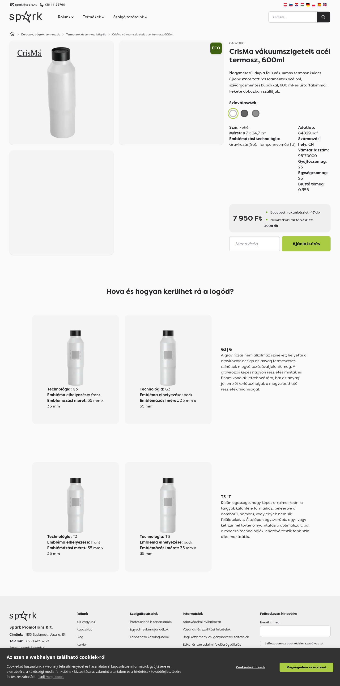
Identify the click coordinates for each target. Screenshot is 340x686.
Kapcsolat (84, 629)
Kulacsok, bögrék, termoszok (40, 34)
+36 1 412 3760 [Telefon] (37, 641)
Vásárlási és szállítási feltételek (206, 629)
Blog (79, 637)
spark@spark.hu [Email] (33, 648)
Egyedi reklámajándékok (149, 629)
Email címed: (270, 622)
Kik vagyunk (85, 622)
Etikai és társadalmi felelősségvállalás (212, 644)
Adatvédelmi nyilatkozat (202, 622)
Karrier (81, 644)
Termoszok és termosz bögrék (86, 34)
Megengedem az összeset (306, 667)
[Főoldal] (37, 616)
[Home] (12, 34)
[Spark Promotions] (25, 17)
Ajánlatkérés (306, 244)
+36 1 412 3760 (55, 5)
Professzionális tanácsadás (151, 622)
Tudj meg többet (51, 676)
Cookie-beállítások (250, 667)
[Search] (323, 17)
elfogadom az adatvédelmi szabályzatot (295, 643)
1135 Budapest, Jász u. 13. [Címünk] (45, 634)
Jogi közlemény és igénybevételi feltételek (216, 637)
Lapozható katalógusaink (150, 637)
